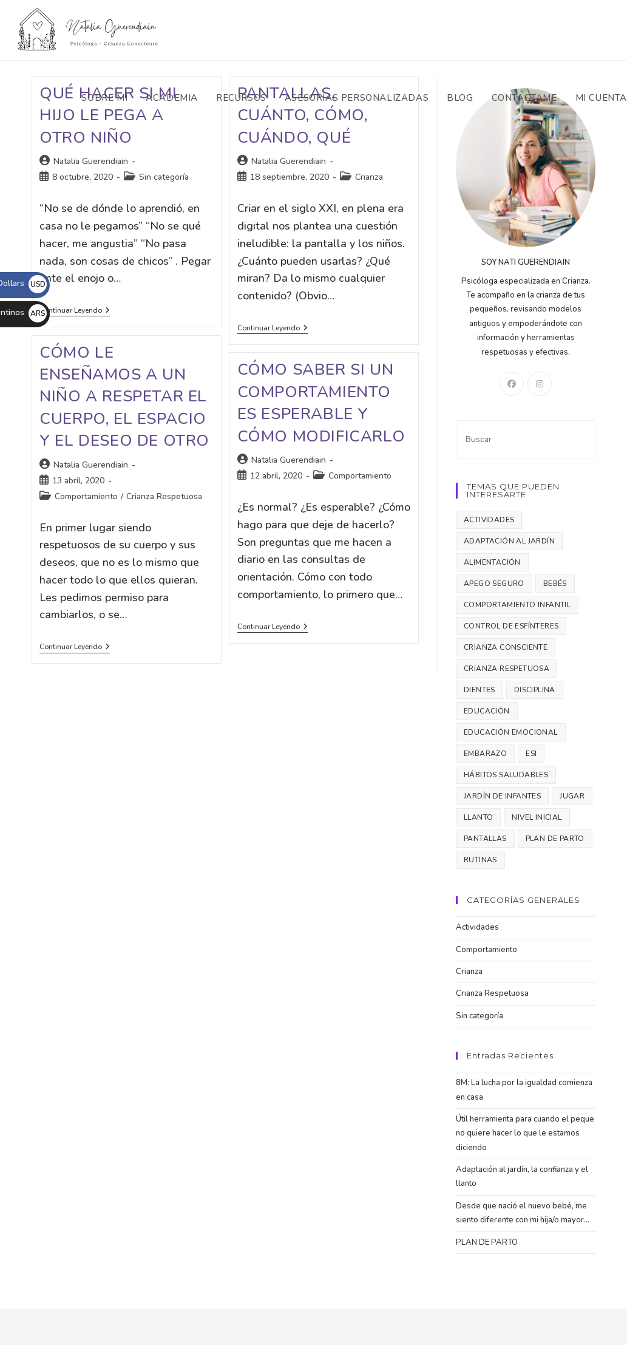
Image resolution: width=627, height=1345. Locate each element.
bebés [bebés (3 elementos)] (555, 583)
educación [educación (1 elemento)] (487, 711)
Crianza (369, 177)
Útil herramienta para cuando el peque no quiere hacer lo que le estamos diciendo (525, 1133)
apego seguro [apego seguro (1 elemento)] (494, 583)
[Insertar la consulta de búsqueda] (525, 439)
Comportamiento (86, 496)
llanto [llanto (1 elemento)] (478, 817)
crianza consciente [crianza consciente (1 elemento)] (505, 647)
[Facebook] (512, 384)
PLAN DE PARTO (487, 1242)
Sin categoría (164, 177)
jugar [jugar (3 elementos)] (572, 796)
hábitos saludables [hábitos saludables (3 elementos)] (506, 775)
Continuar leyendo (74, 311)
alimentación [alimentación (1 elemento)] (492, 562)
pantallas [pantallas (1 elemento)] (485, 838)
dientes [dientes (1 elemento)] (479, 690)
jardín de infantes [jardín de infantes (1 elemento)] (502, 796)
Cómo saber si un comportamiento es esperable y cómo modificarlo (321, 402)
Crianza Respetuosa (164, 496)
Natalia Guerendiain (90, 161)
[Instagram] (539, 384)
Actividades (477, 927)
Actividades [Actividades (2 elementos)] (489, 520)
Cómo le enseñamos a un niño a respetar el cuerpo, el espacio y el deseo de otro (124, 397)
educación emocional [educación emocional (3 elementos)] (511, 732)
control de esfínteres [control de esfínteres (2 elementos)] (511, 626)
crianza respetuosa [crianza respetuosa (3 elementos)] (506, 668)
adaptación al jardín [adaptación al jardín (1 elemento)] (509, 541)
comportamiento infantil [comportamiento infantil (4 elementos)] (517, 605)
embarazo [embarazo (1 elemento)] (485, 753)
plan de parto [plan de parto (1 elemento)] (555, 838)
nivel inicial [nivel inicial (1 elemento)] (536, 817)
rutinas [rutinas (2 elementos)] (480, 860)
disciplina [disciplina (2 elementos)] (534, 690)
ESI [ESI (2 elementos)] (531, 753)
